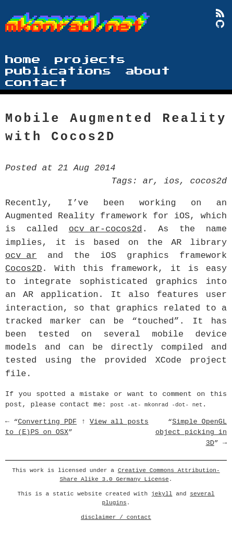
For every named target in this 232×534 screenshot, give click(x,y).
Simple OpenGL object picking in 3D (191, 432)
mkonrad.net (74, 27)
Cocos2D (23, 269)
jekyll (162, 494)
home (23, 59)
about (148, 71)
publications (58, 71)
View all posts (119, 422)
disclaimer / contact (116, 517)
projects (90, 59)
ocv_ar (20, 255)
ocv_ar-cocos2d (105, 229)
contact (36, 82)
